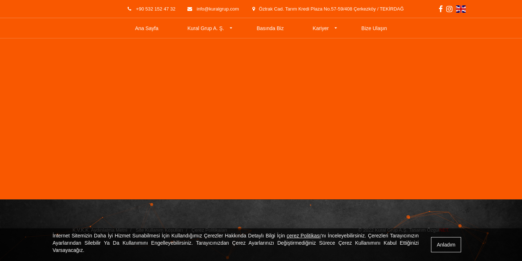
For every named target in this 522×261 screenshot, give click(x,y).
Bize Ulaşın (374, 28)
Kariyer (321, 28)
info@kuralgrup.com (212, 9)
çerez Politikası (304, 236)
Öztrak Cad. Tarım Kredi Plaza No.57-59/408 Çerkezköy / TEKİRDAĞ (327, 9)
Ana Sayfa (146, 28)
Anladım (446, 245)
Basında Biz (270, 28)
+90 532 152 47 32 (150, 9)
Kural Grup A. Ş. (205, 28)
